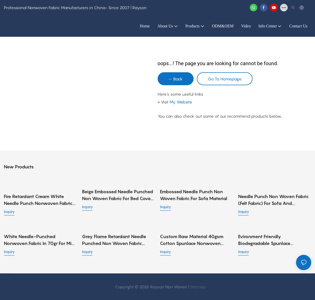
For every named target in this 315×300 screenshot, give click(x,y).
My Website (181, 101)
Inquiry (9, 211)
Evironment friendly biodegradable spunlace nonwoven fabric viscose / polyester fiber (267, 240)
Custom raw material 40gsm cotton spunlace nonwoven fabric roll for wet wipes (191, 240)
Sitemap (198, 286)
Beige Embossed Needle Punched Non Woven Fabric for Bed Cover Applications (117, 195)
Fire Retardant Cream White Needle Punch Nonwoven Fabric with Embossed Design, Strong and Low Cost (38, 199)
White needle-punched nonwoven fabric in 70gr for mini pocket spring (39, 240)
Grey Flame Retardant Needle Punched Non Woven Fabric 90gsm (114, 240)
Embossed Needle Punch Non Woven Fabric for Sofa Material (193, 195)
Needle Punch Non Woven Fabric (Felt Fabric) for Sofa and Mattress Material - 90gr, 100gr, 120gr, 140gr (273, 195)
